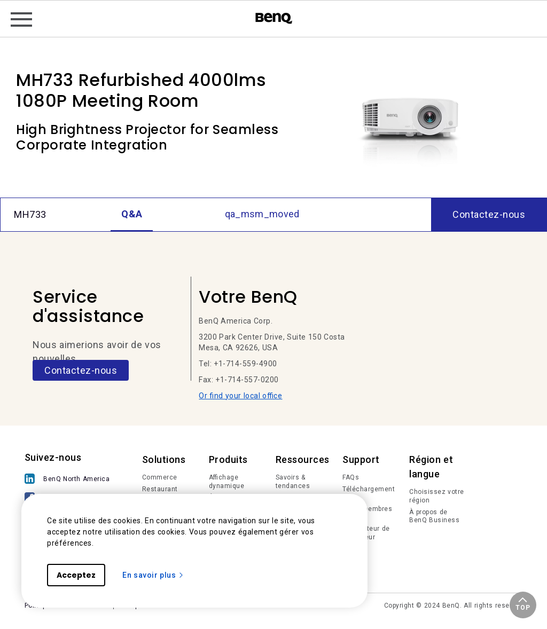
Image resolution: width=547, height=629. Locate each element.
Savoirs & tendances (293, 482)
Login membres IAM (367, 513)
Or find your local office (240, 395)
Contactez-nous (80, 370)
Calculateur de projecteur (366, 533)
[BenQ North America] (70, 479)
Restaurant (160, 489)
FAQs (350, 477)
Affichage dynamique (227, 482)
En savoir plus (153, 575)
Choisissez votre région (436, 496)
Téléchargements (368, 493)
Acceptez (76, 575)
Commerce (159, 477)
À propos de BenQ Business (434, 516)
